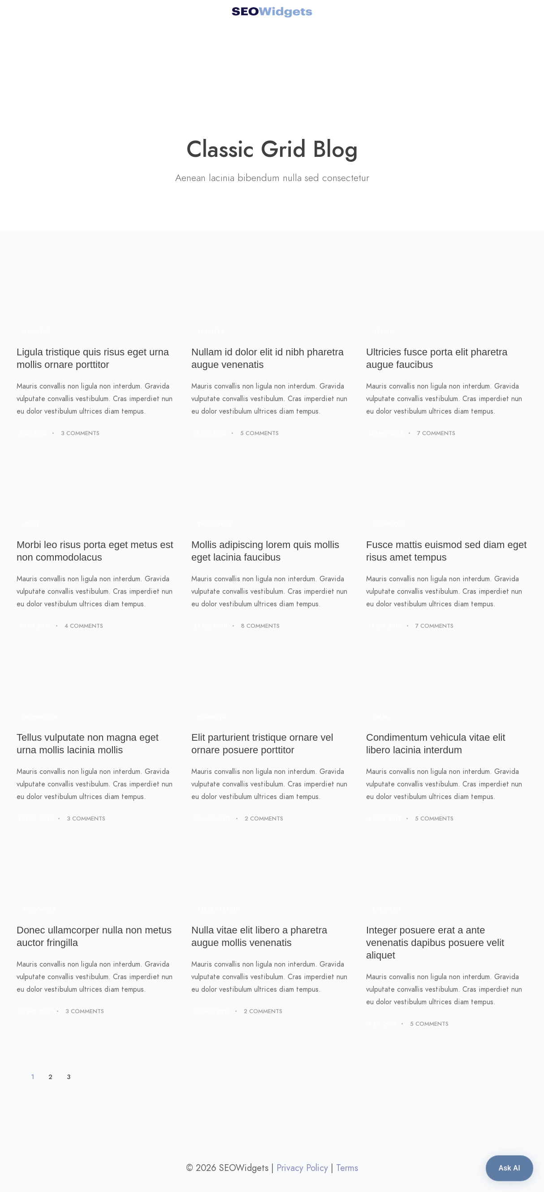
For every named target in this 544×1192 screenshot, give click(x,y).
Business (211, 331)
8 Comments (260, 626)
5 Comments (259, 433)
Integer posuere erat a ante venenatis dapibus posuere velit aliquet (435, 942)
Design (383, 331)
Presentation (219, 909)
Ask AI (509, 1168)
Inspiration (40, 717)
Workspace (215, 524)
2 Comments (264, 819)
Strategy (387, 909)
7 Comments (436, 433)
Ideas (31, 524)
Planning (212, 717)
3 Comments (80, 433)
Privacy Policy (302, 1168)
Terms (347, 1168)
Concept (37, 331)
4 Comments (84, 626)
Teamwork (388, 524)
